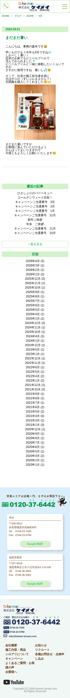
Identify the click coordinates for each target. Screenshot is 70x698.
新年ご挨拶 (35, 219)
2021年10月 (32, 389)
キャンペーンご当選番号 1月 (35, 210)
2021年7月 (33, 402)
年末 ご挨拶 (35, 224)
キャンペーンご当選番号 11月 (35, 228)
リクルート (42, 649)
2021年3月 (33, 420)
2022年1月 (33, 380)
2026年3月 (33, 265)
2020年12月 (32, 429)
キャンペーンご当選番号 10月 (35, 233)
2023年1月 (33, 354)
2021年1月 (33, 424)
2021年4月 (33, 416)
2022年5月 (33, 371)
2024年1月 (33, 340)
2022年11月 (32, 362)
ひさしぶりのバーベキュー (35, 193)
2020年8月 (33, 438)
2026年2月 (33, 269)
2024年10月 (32, 331)
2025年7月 (33, 300)
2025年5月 (33, 309)
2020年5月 (33, 451)
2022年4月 (33, 376)
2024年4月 (33, 336)
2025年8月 (33, 296)
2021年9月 (33, 393)
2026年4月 (33, 261)
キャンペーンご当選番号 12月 (35, 215)
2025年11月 (32, 283)
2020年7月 (33, 442)
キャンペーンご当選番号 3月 (35, 202)
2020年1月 (33, 464)
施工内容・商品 (15, 649)
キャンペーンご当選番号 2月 (35, 206)
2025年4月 (33, 314)
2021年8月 (33, 398)
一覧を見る (35, 244)
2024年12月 (32, 323)
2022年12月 (32, 358)
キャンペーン (14, 658)
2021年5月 (33, 411)
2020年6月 (33, 447)
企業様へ (11, 671)
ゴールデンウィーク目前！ (35, 197)
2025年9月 (33, 292)
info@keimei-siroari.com (19, 636)
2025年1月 (33, 318)
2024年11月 (32, 327)
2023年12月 (32, 345)
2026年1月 (33, 274)
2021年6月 (33, 407)
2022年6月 (33, 367)
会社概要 (11, 645)
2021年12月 (32, 385)
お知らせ (41, 645)
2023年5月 (33, 349)
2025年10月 (32, 287)
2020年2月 (33, 460)
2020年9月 (33, 433)
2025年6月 (33, 305)
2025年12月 (32, 278)
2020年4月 (33, 455)
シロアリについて (17, 654)
